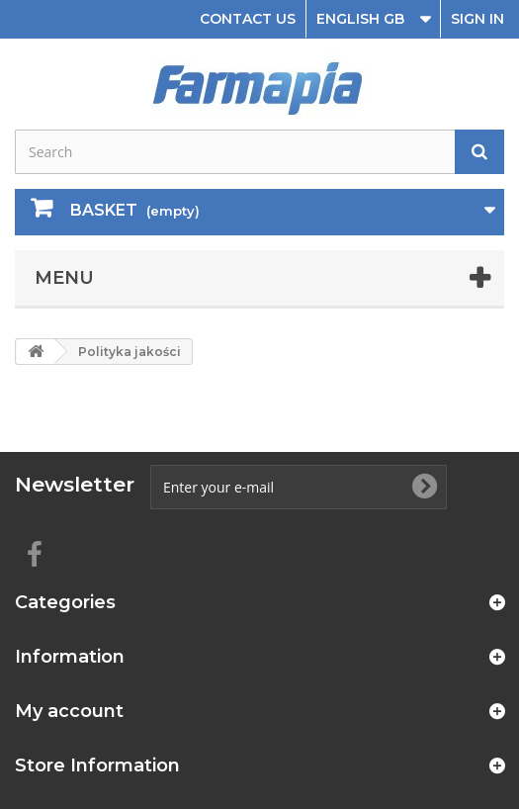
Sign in (477, 19)
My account (69, 711)
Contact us (248, 19)
